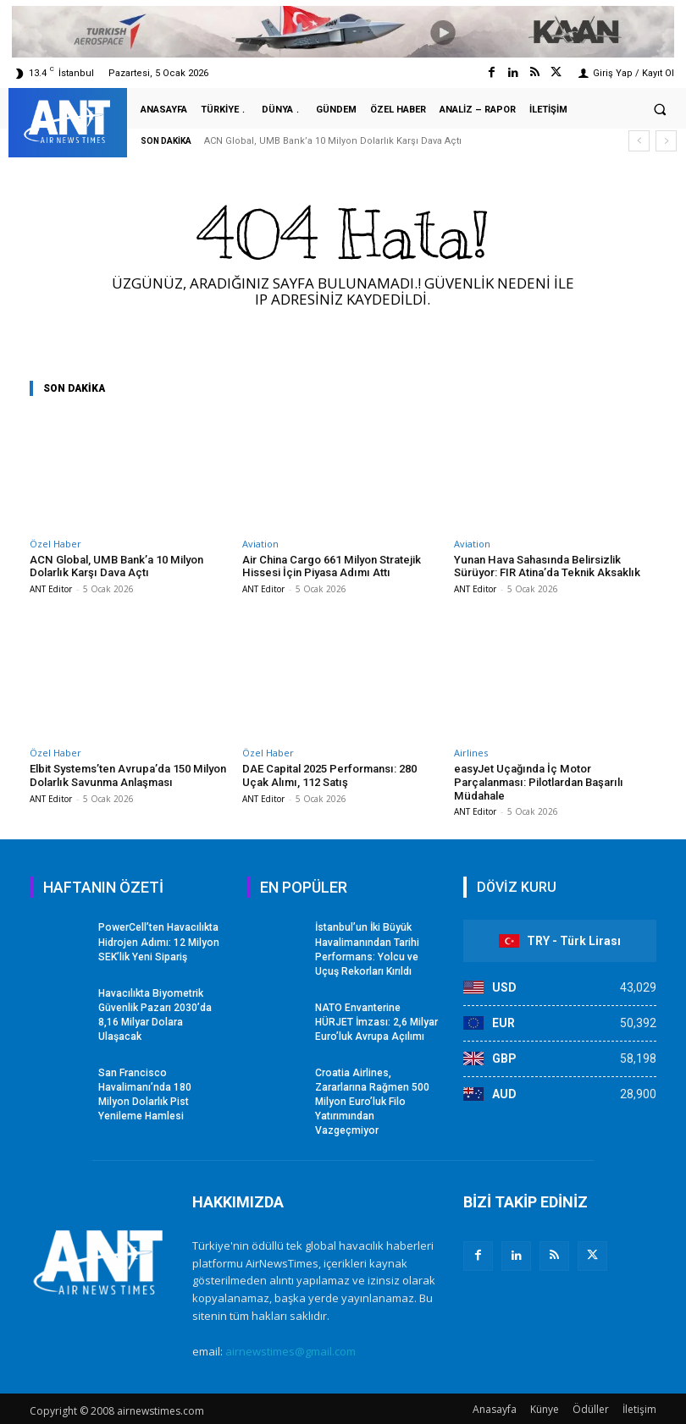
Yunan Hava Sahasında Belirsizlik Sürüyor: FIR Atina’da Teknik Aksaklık (546, 566)
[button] (660, 109)
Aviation (260, 543)
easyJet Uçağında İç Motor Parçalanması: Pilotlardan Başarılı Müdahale (537, 781)
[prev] (639, 140)
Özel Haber (55, 543)
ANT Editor (51, 589)
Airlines (471, 752)
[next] (666, 140)
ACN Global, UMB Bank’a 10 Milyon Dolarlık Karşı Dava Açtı (333, 140)
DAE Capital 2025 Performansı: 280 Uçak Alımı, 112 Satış (329, 775)
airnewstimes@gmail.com (290, 1347)
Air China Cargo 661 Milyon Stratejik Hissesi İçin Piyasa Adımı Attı (331, 566)
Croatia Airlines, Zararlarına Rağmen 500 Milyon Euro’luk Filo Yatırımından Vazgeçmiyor (372, 1098)
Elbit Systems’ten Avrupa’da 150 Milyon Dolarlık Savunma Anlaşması (127, 775)
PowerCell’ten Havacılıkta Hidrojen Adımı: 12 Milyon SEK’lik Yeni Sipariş (158, 941)
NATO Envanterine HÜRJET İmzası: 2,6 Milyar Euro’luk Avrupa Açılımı (376, 1020)
